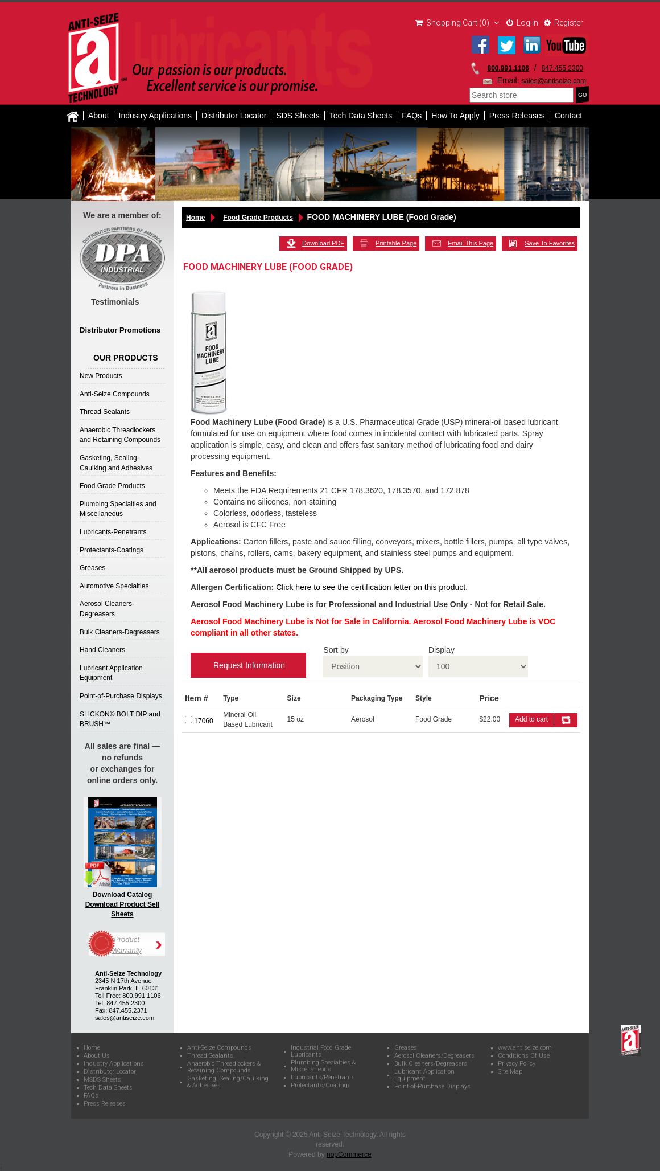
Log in (522, 22)
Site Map (510, 1071)
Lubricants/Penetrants (323, 1077)
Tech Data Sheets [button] (361, 115)
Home (195, 218)
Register (563, 22)
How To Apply (455, 115)
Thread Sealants (105, 412)
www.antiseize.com (525, 1048)
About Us (97, 1056)
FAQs (412, 115)
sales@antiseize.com (553, 81)
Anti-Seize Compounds (115, 394)
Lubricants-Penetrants (113, 532)
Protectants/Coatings (321, 1085)
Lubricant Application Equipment (424, 1075)
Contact (568, 115)
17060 (203, 721)
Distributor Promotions (120, 330)
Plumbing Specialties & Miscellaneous (323, 1066)
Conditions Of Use (524, 1056)
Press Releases (517, 115)
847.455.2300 (562, 68)
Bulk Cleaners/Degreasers (430, 1064)
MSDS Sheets (102, 1079)
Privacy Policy (516, 1064)
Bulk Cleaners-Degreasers (120, 632)
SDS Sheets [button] (297, 115)
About (98, 115)
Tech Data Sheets (108, 1087)
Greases (92, 568)
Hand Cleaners (102, 650)
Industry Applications (155, 115)
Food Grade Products (112, 486)
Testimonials (115, 301)
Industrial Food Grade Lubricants (321, 1051)
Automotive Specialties (114, 586)
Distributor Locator (233, 115)
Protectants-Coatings (111, 550)
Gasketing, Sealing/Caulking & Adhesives (228, 1082)
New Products (101, 376)
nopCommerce (349, 1154)
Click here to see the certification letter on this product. (372, 587)
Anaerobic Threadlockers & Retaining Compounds (224, 1067)
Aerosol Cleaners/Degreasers (434, 1056)
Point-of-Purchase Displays (121, 696)
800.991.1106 (508, 68)
